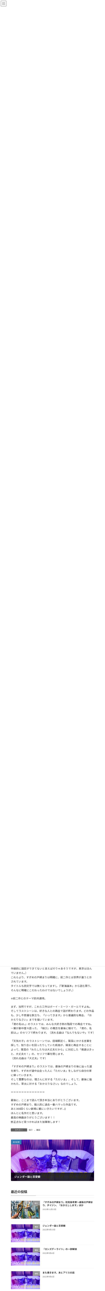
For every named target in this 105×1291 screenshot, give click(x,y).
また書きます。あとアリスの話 (58, 1272)
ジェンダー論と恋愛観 (54, 1225)
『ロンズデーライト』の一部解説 (60, 1249)
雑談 (38, 1130)
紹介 (31, 1130)
